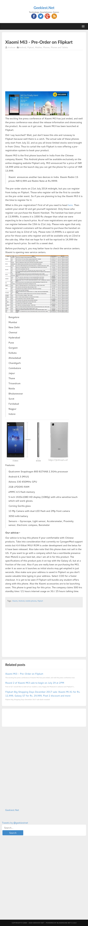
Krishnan (11, 47)
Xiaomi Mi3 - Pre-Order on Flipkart (24, 673)
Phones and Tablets (59, 47)
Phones (46, 47)
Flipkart (30, 47)
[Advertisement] (35, 36)
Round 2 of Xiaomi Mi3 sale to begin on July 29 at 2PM (34, 682)
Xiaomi (14, 601)
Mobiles (38, 47)
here (70, 205)
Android (22, 47)
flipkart (40, 601)
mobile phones (31, 601)
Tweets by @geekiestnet (15, 822)
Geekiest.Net (44, 7)
